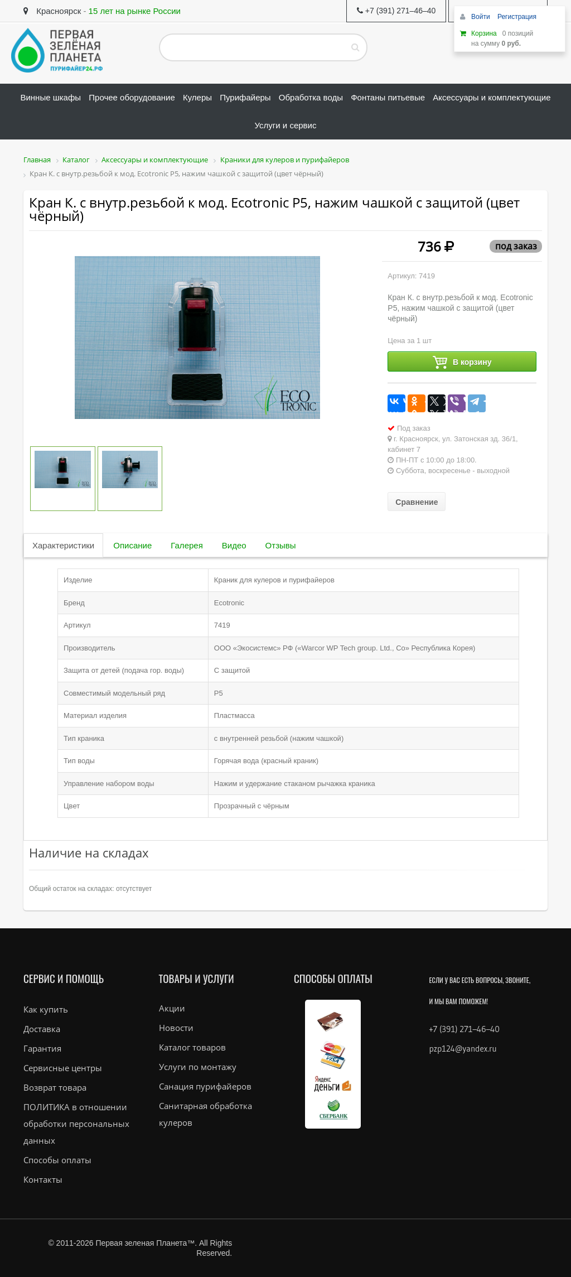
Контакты (42, 1179)
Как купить (45, 1009)
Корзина (484, 33)
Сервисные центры (62, 1067)
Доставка (41, 1028)
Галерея (187, 545)
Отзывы (280, 545)
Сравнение (416, 502)
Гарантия (42, 1048)
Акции (172, 1008)
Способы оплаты (57, 1159)
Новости (176, 1027)
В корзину (462, 362)
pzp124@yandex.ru (463, 1048)
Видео (234, 545)
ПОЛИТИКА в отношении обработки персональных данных (76, 1123)
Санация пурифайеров (205, 1086)
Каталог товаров (192, 1047)
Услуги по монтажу (197, 1066)
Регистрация (516, 17)
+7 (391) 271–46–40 (464, 1029)
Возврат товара (54, 1087)
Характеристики (63, 545)
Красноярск (52, 11)
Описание (132, 545)
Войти (481, 17)
